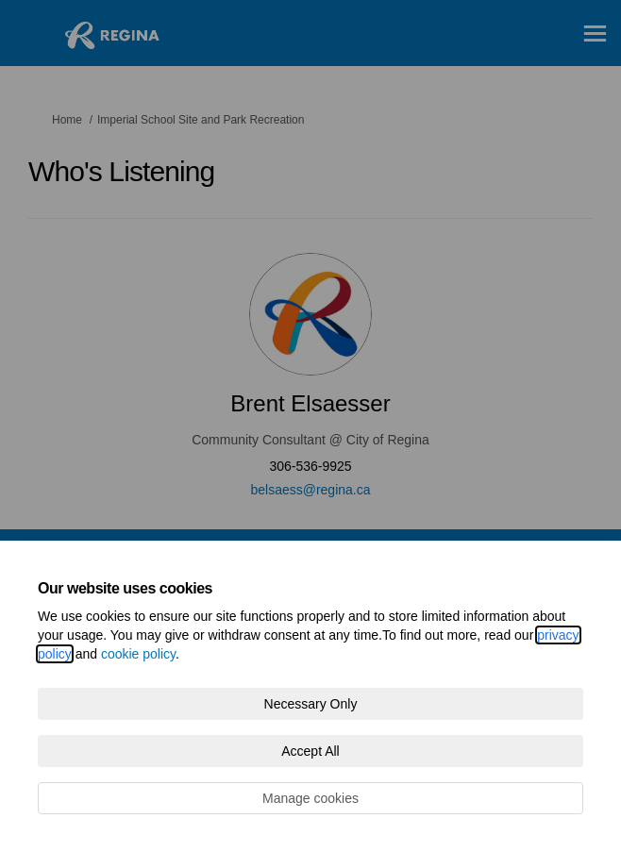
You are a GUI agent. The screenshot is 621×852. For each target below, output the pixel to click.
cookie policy (138, 653)
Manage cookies (310, 798)
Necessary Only (311, 703)
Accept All (310, 751)
